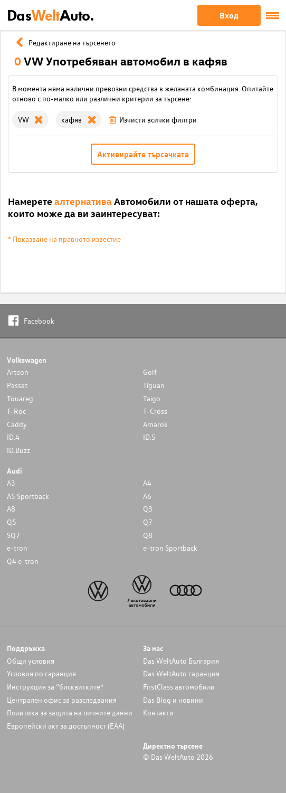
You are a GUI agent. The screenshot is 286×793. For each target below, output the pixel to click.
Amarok (155, 424)
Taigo (151, 398)
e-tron (17, 548)
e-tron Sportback (170, 548)
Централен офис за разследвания (62, 700)
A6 (147, 496)
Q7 (147, 522)
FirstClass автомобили (179, 687)
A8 (11, 509)
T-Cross (155, 411)
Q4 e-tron (23, 561)
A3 (11, 483)
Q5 (11, 522)
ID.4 (13, 437)
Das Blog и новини (173, 700)
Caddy (17, 424)
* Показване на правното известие (64, 239)
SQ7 (13, 535)
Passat (17, 385)
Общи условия (30, 661)
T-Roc (16, 411)
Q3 (147, 509)
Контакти (158, 712)
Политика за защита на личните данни (69, 712)
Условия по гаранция (41, 673)
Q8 (147, 535)
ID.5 (149, 437)
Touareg (20, 398)
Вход (229, 15)
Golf (150, 372)
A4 (147, 483)
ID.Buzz (18, 450)
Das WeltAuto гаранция (181, 673)
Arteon (17, 372)
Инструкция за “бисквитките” (55, 687)
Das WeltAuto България (181, 661)
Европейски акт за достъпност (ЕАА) (66, 726)
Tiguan (154, 385)
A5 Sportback (28, 496)
